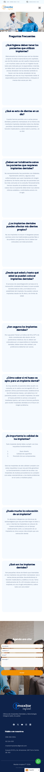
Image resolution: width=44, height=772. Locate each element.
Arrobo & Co (25, 767)
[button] (39, 7)
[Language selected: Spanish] (32, 770)
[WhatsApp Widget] (38, 761)
